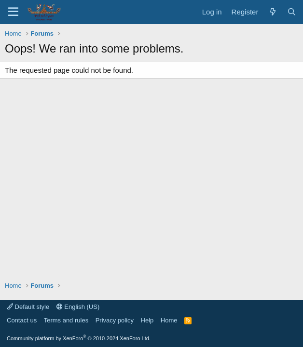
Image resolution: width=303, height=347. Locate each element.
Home (169, 320)
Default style (28, 306)
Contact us (22, 320)
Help (147, 320)
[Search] (291, 12)
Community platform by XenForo (79, 338)
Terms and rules (66, 320)
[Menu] (13, 12)
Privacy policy (115, 320)
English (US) (78, 306)
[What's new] (272, 12)
